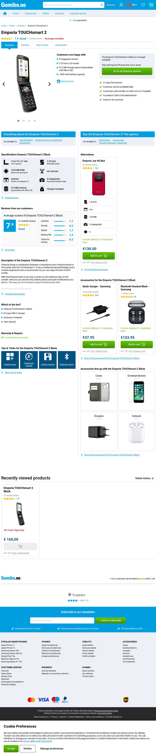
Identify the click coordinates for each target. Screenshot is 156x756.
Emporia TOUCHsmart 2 (38, 26)
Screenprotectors (130, 648)
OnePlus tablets (88, 656)
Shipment (5, 679)
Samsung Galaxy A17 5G (11, 662)
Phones (46, 641)
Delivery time (6, 676)
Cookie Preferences (76, 717)
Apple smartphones (50, 645)
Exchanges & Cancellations (12, 682)
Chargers (126, 651)
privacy (26, 741)
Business (59, 13)
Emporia (21, 26)
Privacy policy (88, 676)
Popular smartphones (14, 641)
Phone (16, 13)
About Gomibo (88, 671)
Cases (125, 645)
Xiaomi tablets (88, 651)
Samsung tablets (89, 648)
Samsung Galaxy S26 (10, 651)
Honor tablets (88, 653)
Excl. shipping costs (99, 262)
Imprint (63, 717)
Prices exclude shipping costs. (106, 711)
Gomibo (86, 667)
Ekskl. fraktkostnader (20, 553)
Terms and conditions (95, 717)
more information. (105, 713)
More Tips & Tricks (11, 372)
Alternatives (104, 140)
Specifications (26, 140)
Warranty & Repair (8, 684)
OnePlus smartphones (51, 651)
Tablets (45, 13)
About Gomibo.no (41, 717)
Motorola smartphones (51, 653)
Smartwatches (129, 659)
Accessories (30, 13)
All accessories (129, 662)
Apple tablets (87, 645)
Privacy (54, 717)
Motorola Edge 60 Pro (10, 659)
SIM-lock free (65, 81)
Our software (87, 674)
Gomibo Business (49, 671)
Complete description (13, 294)
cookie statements (43, 741)
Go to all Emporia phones (94, 269)
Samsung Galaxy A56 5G (11, 653)
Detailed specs (9, 198)
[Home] (5, 13)
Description (25, 143)
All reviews (8, 250)
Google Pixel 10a (8, 656)
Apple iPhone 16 (8, 648)
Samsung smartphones (51, 648)
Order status (6, 674)
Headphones (128, 656)
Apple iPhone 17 (8, 645)
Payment (5, 671)
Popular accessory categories (113, 143)
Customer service (78, 13)
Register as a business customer (55, 674)
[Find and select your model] (73, 5)
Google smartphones (50, 656)
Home (3, 26)
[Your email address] (62, 620)
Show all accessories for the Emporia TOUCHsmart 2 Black (110, 358)
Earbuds (126, 653)
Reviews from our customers (48, 140)
